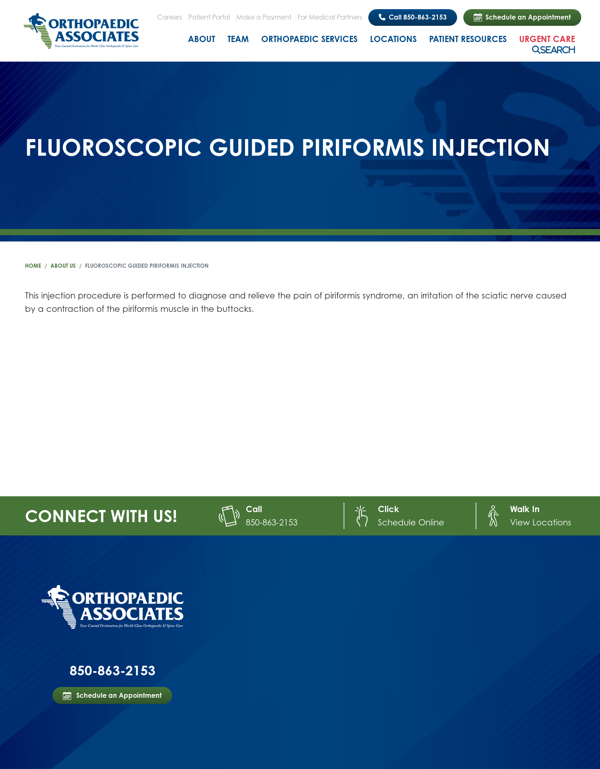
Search (557, 50)
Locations (393, 39)
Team (238, 39)
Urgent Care (547, 39)
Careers (169, 17)
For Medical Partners (330, 17)
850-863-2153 (272, 522)
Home (33, 265)
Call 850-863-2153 (413, 17)
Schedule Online (411, 522)
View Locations (540, 522)
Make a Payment (263, 17)
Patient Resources (468, 39)
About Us (63, 265)
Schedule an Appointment (522, 17)
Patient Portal (209, 17)
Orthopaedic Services (309, 39)
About (201, 39)
